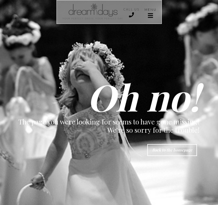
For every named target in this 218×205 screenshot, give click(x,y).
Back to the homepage (172, 150)
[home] (90, 12)
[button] (150, 12)
